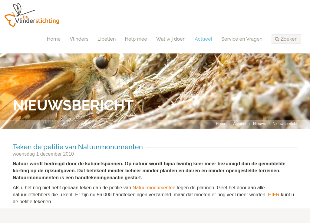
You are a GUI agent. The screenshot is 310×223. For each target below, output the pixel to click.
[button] (286, 39)
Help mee (136, 39)
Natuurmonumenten (154, 187)
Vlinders (79, 39)
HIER (273, 194)
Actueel (203, 39)
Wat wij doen (171, 39)
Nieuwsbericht (285, 123)
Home (54, 39)
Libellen (106, 39)
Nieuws (259, 123)
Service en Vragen (241, 39)
